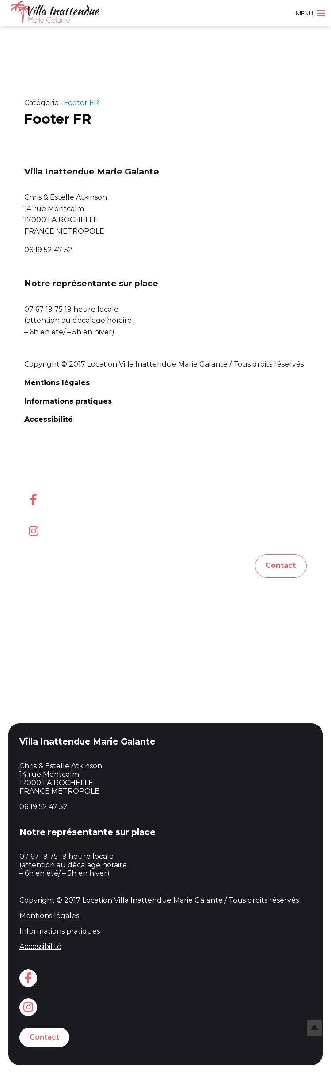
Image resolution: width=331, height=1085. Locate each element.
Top (314, 1028)
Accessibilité (48, 419)
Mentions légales (57, 382)
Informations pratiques (68, 401)
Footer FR (81, 102)
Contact (281, 565)
